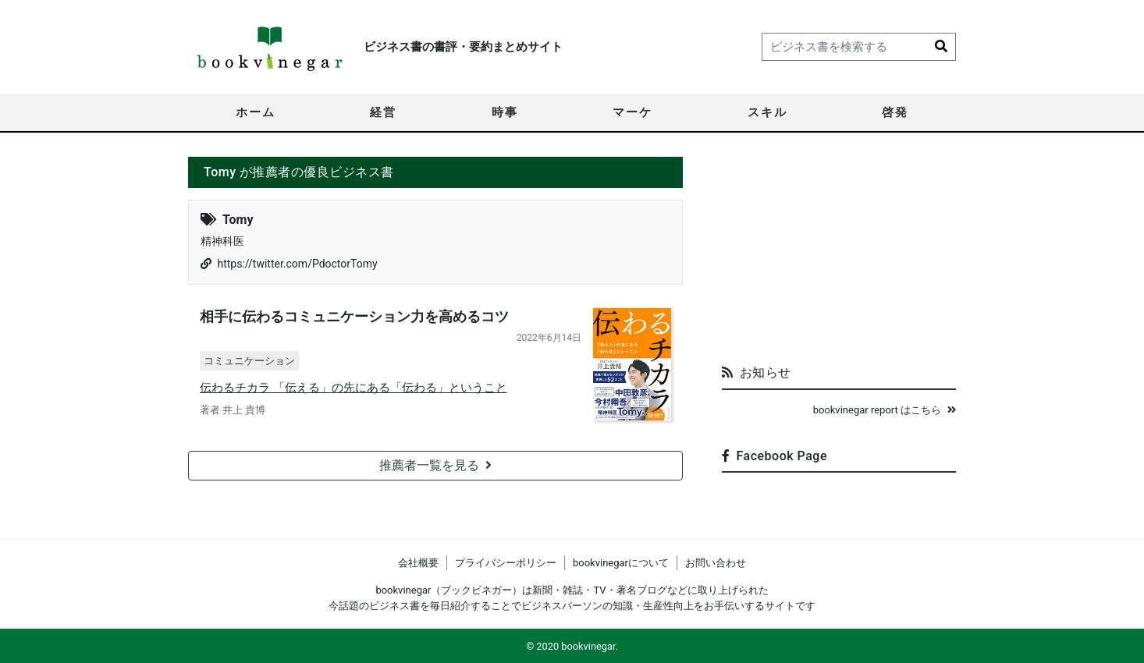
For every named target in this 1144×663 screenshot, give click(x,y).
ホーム (255, 112)
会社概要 (418, 563)
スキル (767, 112)
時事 (505, 112)
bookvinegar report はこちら (884, 410)
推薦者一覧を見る (435, 465)
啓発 (895, 112)
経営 (383, 112)
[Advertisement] (839, 254)
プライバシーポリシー (505, 563)
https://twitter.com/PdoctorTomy (297, 263)
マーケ (632, 112)
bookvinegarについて (621, 563)
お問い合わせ (715, 563)
